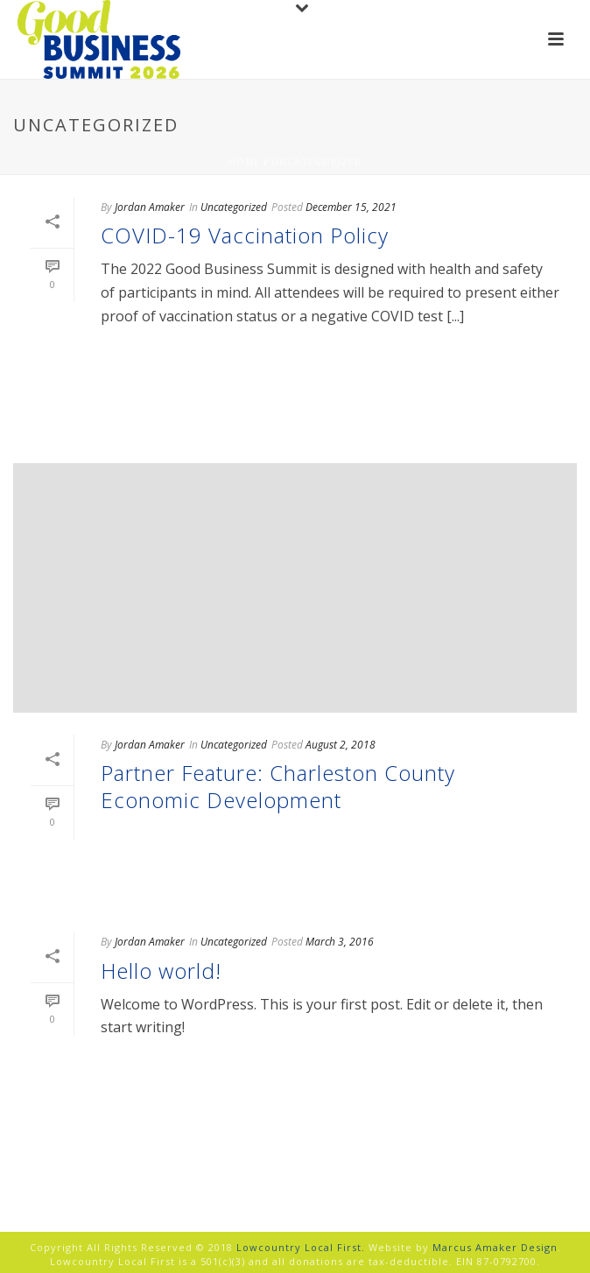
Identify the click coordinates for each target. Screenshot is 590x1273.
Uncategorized (316, 162)
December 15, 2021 (351, 207)
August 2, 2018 (341, 744)
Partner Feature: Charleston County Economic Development (278, 786)
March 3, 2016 (340, 941)
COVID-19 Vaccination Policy (245, 235)
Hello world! (161, 970)
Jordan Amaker (150, 207)
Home (244, 162)
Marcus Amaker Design (495, 1247)
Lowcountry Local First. (300, 1247)
